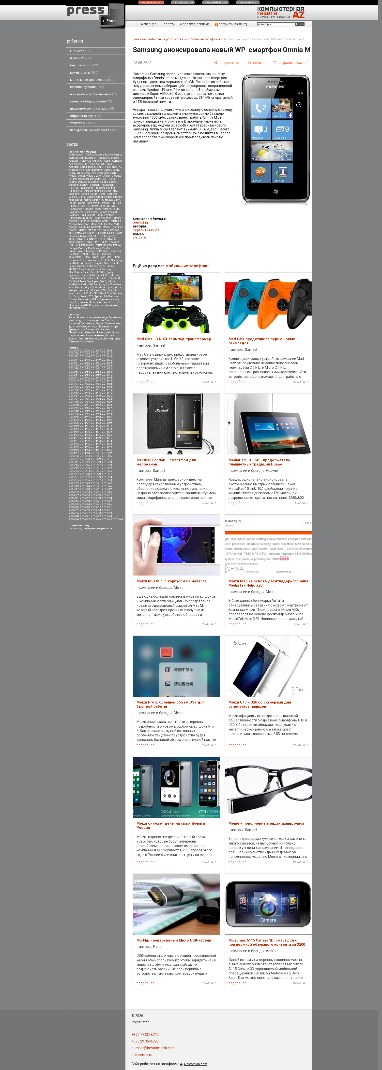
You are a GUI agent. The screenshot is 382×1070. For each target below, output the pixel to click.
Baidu (83, 167)
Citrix (79, 172)
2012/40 (107, 374)
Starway (106, 269)
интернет (81, 58)
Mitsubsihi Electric (102, 224)
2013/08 (107, 386)
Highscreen (76, 199)
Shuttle (116, 263)
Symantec (74, 275)
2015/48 (85, 489)
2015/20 (85, 468)
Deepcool (83, 179)
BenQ (100, 167)
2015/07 (74, 459)
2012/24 (107, 362)
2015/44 (85, 486)
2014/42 (107, 447)
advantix (108, 154)
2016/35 (107, 510)
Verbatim (74, 284)
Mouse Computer (112, 227)
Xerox (72, 293)
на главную (147, 24)
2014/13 (107, 425)
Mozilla (92, 230)
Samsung (116, 260)
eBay (87, 181)
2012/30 (85, 368)
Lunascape (75, 218)
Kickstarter (75, 209)
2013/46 (74, 417)
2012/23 (96, 362)
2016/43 (107, 516)
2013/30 (74, 405)
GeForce (113, 191)
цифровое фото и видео (92, 108)
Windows (96, 290)
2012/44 (107, 377)
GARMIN (83, 191)
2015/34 (107, 477)
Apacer (94, 302)
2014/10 (74, 425)
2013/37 (107, 407)
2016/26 (107, 504)
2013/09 (74, 389)
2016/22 (107, 501)
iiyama (81, 203)
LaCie (115, 209)
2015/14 (107, 462)
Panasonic (87, 245)
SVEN (102, 272)
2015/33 (96, 477)
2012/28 (107, 365)
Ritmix (116, 257)
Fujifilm (110, 187)
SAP (82, 263)
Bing (107, 167)
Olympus (82, 239)
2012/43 (96, 377)
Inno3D (84, 305)
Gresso (117, 196)
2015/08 (85, 459)
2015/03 (74, 456)
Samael (81, 317)
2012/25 (74, 365)
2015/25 (96, 471)
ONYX (92, 239)
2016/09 (96, 495)
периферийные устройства (95, 130)
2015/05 (96, 456)
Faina (72, 317)
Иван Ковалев (100, 326)
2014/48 (85, 453)
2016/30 (96, 507)
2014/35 (74, 444)
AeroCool (74, 157)
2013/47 (85, 417)
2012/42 (85, 377)
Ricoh (102, 257)
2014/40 (85, 447)
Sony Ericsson (93, 269)
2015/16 (85, 465)
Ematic (104, 181)
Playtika (73, 302)
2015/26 (107, 471)
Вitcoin (73, 299)
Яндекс (84, 302)
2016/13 (96, 498)
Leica (94, 212)
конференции (91, 528)
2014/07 (85, 422)
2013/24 (96, 398)
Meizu (117, 218)
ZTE (90, 296)
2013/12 (107, 389)
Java (102, 206)
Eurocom (74, 184)
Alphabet (113, 157)
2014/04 (96, 420)
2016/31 (107, 507)
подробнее (145, 382)
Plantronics (94, 248)
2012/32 (107, 368)
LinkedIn (90, 215)
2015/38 (107, 480)
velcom (111, 281)
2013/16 (107, 392)
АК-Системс (111, 296)
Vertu (84, 284)
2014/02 (74, 420)
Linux (100, 215)
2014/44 (85, 450)
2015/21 (96, 468)
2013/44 (96, 413)
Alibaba (102, 157)
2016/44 (74, 519)
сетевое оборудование (91, 101)
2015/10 (107, 459)
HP (95, 199)
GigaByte (112, 194)
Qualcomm (75, 257)
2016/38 (96, 513)
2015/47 (74, 489)
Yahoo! (102, 293)
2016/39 (107, 513)
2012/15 (96, 356)
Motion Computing (79, 227)
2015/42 (107, 483)
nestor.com (151, 2)
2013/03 (96, 383)
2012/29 (74, 368)
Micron (73, 224)
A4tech (73, 154)
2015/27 (74, 474)
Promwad (106, 254)
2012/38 (85, 374)
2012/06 (85, 350)
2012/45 (74, 380)
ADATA (89, 154)
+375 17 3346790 (145, 1035)
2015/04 (85, 456)
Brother (98, 169)
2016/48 (118, 519)
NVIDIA (91, 236)
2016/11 (74, 498)
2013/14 (85, 392)
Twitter (73, 281)
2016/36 (74, 513)
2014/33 (96, 441)
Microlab (116, 221)
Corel (98, 175)
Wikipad (73, 290)
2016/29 (85, 507)
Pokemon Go (90, 251)
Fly (81, 187)
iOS (113, 203)
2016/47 (107, 519)
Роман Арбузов (95, 335)
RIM (109, 257)
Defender (95, 179)
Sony (81, 269)
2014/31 (74, 441)
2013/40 (96, 410)
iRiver (81, 206)
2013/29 (107, 401)
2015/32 (85, 477)
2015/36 (85, 480)
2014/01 (107, 417)
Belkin (92, 167)
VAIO (103, 281)
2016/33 (85, 510)
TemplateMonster (91, 275)
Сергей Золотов (88, 338)
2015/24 (85, 471)
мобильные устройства (92, 80)
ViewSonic (116, 284)
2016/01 (96, 489)
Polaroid (103, 251)
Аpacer (98, 296)
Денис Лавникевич (108, 323)
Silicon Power (76, 266)
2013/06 (85, 386)
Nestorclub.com (195, 1064)
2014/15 (85, 429)
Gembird (74, 194)
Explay (83, 184)
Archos (73, 163)
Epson (112, 181)
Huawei (109, 199)
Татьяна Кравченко (81, 341)
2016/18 (85, 501)
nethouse (80, 233)
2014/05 (107, 420)
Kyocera (106, 209)
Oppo (72, 242)
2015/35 (74, 480)
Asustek (74, 167)
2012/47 (96, 380)
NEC (71, 233)
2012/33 (74, 371)
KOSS (97, 209)
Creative (117, 175)
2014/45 (96, 450)
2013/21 (74, 398)
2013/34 (74, 407)
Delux (111, 179)
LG (82, 215)
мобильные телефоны (203, 39)
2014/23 (74, 434)
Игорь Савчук (85, 329)
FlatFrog (73, 187)
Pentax (117, 245)
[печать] (256, 62)
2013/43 (85, 413)
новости (168, 24)
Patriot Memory (103, 245)
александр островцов (82, 320)
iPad (118, 203)
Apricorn (117, 160)
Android (91, 160)
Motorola (96, 227)
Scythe (88, 263)
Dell (104, 179)
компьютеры (84, 72)
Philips (73, 248)
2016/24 (85, 504)
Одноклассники (109, 299)
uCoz (88, 281)
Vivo (71, 287)
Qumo (86, 257)
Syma (110, 272)
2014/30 (107, 438)
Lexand (112, 212)
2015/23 (74, 471)
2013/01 (74, 383)
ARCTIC (83, 163)
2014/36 (85, 444)
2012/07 (96, 350)
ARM (92, 163)
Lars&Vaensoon (110, 305)
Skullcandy (91, 266)
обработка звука (85, 116)
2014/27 (74, 438)
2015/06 (107, 456)
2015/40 (85, 483)
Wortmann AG (110, 290)
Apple (107, 160)
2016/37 (85, 513)
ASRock (100, 163)
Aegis (117, 154)
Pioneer (82, 248)
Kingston (88, 209)
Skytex (110, 266)
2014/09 (107, 422)
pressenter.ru (142, 1055)
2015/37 (96, 480)
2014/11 (85, 425)
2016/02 (107, 489)
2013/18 (85, 395)
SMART (73, 269)
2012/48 (107, 380)
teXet (106, 275)
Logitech (109, 215)
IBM (117, 199)
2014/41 (96, 447)
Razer (94, 257)
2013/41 (107, 410)
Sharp (107, 263)
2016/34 (96, 510)
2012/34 (85, 371)
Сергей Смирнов (110, 338)
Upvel (95, 281)
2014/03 (85, 420)
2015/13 (96, 462)
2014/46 (107, 450)
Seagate (98, 263)
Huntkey (73, 305)
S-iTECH (105, 260)
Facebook (94, 184)
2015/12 (85, 462)
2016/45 (85, 519)
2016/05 (96, 492)
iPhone (73, 206)
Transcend (113, 278)
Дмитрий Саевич (80, 326)
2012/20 (107, 359)
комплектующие (87, 87)
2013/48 (96, 417)
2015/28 (85, 474)
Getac (93, 194)
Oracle (80, 242)
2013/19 (96, 395)
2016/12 (85, 498)
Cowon (106, 175)
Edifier (95, 181)
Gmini (82, 196)
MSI (100, 230)
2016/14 (107, 498)
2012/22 (85, 362)
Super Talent (90, 272)
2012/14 (85, 356)
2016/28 (74, 507)
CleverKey (90, 172)
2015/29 (96, 474)
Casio (115, 169)
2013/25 (107, 398)
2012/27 (96, 365)
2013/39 (85, 410)
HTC (101, 199)
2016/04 (85, 492)
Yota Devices (114, 293)
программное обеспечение (95, 94)
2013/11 (96, 389)
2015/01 (96, 453)
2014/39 (74, 447)
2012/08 (107, 350)
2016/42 (96, 516)
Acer (80, 154)
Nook (83, 236)
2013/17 (74, 395)
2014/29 (96, 438)
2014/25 (96, 434)
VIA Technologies (99, 284)
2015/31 (74, 477)
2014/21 (96, 432)
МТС (95, 299)
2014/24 (85, 434)
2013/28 (96, 401)
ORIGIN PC (91, 242)
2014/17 (96, 429)
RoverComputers (89, 260)
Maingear (106, 218)
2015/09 (96, 459)
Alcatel (92, 157)
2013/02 (85, 383)
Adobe (98, 154)
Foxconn (88, 187)
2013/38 (74, 410)
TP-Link (101, 278)
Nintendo (100, 233)
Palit (77, 245)
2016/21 (96, 501)
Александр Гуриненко (108, 317)
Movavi (73, 230)
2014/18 (107, 429)
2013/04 (107, 383)
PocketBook (75, 251)
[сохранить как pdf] (290, 62)
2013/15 (96, 392)
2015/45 (96, 486)
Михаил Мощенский (98, 332)
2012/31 (96, 368)
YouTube (74, 296)
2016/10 (107, 495)
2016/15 (74, 501)
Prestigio (74, 254)
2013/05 (74, 386)
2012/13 (74, 356)
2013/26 (74, 401)
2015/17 (96, 465)
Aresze (103, 302)
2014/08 (96, 422)
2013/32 (96, 405)
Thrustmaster (77, 278)
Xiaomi (81, 293)
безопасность (84, 65)
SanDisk (74, 263)
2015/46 (107, 486)
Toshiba (90, 278)
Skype (102, 266)
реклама (106, 528)
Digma (73, 181)
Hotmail (88, 199)
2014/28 (85, 438)
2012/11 (96, 353)
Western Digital (104, 287)
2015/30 (107, 474)
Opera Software (107, 239)
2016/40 (74, 516)
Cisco (72, 172)
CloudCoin (103, 172)
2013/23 (85, 398)
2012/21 (74, 362)
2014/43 (74, 450)
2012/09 (74, 353)
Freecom (100, 187)
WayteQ (89, 287)
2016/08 (85, 495)
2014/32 (85, 441)
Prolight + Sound (89, 254)
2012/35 (96, 371)
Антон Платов (104, 320)
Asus (109, 163)
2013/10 (85, 389)
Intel (89, 203)
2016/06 (107, 492)
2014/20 (85, 432)
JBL (109, 206)
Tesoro (86, 308)
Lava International (79, 212)
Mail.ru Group (91, 218)
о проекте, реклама (195, 24)
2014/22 (107, 432)
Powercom (116, 251)
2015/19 (74, 468)
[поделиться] (226, 62)
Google (91, 196)
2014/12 (96, 425)
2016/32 (74, 510)
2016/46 (96, 519)
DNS (80, 181)
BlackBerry (75, 169)
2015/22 (107, 468)
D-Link (73, 179)
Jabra (95, 206)
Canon (107, 169)
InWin (96, 203)
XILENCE (91, 293)
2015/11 (74, 462)
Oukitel (104, 242)
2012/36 (107, 371)
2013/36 (96, 407)
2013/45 (107, 413)
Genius (84, 194)
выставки (75, 528)
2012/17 (74, 359)
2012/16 (107, 356)
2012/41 (74, 377)
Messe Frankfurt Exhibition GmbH (89, 221)
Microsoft (83, 224)
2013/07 (96, 386)
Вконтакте (84, 299)
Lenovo (103, 212)
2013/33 (107, 405)
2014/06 (74, 422)
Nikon (90, 233)
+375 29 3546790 (145, 1041)
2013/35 (85, 407)
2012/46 (85, 380)
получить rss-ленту (231, 24)
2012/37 (74, 374)
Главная (139, 39)
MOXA (82, 230)
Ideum (72, 203)
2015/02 (107, 453)
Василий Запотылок (81, 323)
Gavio (103, 191)
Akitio (83, 157)
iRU (88, 206)
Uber (81, 281)
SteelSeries (75, 272)
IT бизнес (81, 51)
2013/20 (107, 395)
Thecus (114, 275)
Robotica (74, 260)
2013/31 (85, 405)
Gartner (94, 191)
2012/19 (96, 359)
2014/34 (107, 441)
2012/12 (107, 353)
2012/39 (96, 374)
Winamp (84, 290)
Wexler (118, 287)
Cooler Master (86, 175)
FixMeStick (107, 184)
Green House (104, 196)
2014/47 (74, 453)
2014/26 (107, 434)
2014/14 (74, 429)
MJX (117, 224)
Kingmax (94, 305)
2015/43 (74, 486)
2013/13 (74, 392)
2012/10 (85, 353)
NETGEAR (75, 308)
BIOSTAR (116, 167)
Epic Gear (114, 302)
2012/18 (85, 359)
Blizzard (88, 169)
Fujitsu (73, 191)
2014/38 (107, 444)
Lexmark (74, 215)
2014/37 (96, 444)
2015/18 (107, 465)
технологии (83, 123)
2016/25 (96, 504)
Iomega (105, 203)
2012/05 (74, 350)
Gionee (73, 196)
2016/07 (74, 495)
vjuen (90, 317)
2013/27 (85, 401)
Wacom (79, 287)
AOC (100, 160)
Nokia (110, 233)
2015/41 (96, 483)
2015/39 (74, 483)
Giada (102, 194)
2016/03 (74, 492)
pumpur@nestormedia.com (153, 1048)
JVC (114, 206)
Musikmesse (111, 230)
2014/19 (74, 432)
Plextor (106, 248)
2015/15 (74, 465)
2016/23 (74, 504)
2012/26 (85, 365)
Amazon (73, 160)
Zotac (84, 296)
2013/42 (74, 413)
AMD (83, 160)
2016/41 (85, 516)
